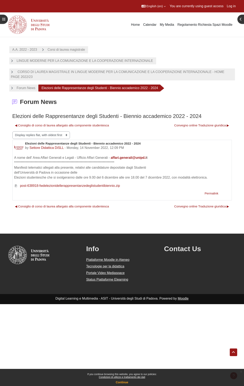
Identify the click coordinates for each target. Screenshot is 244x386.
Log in (231, 6)
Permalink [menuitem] (211, 193)
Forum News (26, 88)
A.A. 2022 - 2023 (24, 49)
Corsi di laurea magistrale (66, 49)
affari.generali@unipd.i (128, 157)
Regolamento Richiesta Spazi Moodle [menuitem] (204, 24)
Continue (122, 382)
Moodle (183, 298)
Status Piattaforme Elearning (107, 279)
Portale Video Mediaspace (105, 273)
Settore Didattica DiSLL (46, 147)
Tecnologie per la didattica (105, 266)
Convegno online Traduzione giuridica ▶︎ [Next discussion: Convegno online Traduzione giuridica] (201, 125)
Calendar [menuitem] (150, 24)
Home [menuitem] (135, 24)
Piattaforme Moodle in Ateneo (108, 259)
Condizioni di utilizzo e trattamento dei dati (122, 377)
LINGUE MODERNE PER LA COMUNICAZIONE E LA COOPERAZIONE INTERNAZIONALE (85, 60)
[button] (153, 6)
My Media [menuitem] (167, 24)
